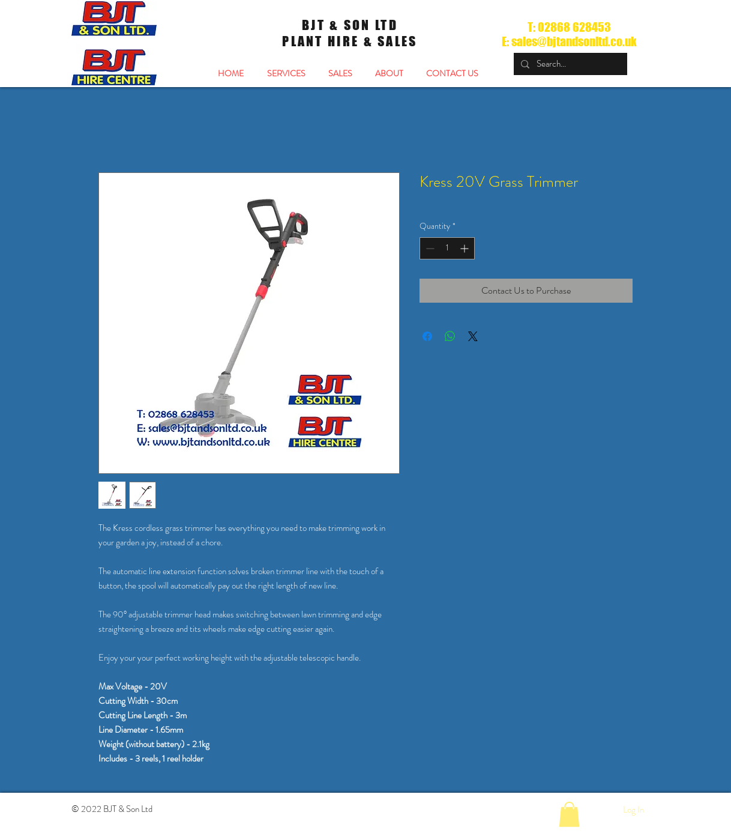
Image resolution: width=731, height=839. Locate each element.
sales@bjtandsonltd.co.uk (574, 41)
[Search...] (569, 64)
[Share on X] (473, 336)
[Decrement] (428, 248)
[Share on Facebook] (427, 336)
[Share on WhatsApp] (450, 336)
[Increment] (465, 248)
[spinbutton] (447, 248)
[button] (569, 814)
